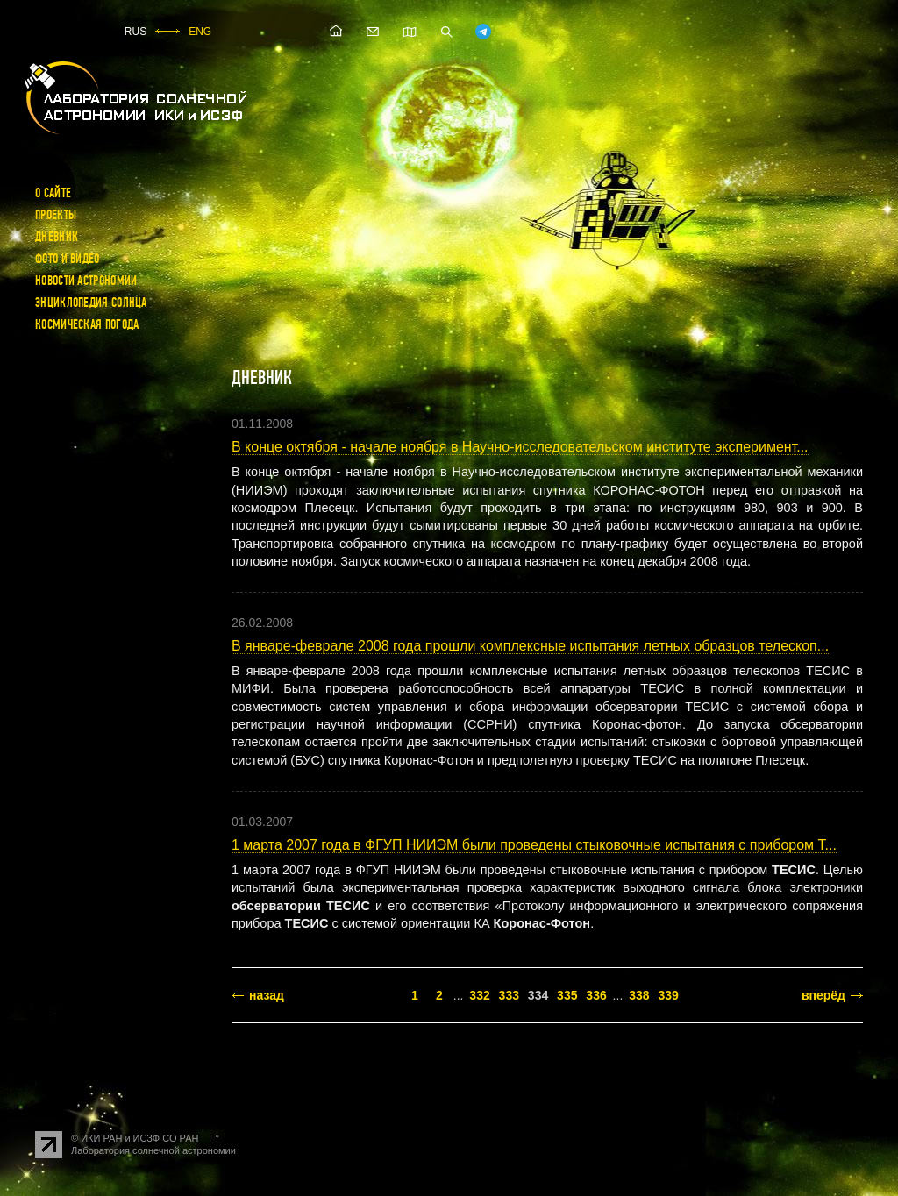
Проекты (55, 215)
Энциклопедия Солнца (91, 302)
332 (479, 995)
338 (639, 995)
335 (567, 995)
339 (668, 995)
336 (596, 995)
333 (509, 995)
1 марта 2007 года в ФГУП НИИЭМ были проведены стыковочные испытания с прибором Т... (534, 844)
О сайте (53, 193)
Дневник (56, 237)
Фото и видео (67, 259)
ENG (200, 31)
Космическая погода (87, 324)
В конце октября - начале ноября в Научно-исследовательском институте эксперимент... (520, 446)
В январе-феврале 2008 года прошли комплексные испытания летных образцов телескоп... (530, 645)
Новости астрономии (86, 280)
